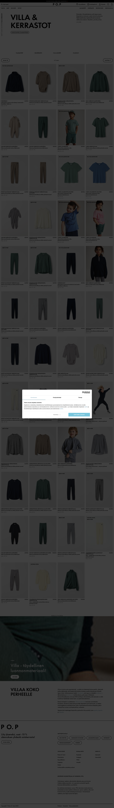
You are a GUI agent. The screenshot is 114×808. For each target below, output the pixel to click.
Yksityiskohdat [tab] (57, 397)
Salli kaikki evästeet (79, 414)
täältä (86, 406)
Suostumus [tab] (34, 397)
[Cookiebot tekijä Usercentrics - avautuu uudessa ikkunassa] (83, 392)
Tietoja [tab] (80, 397)
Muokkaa (56, 414)
